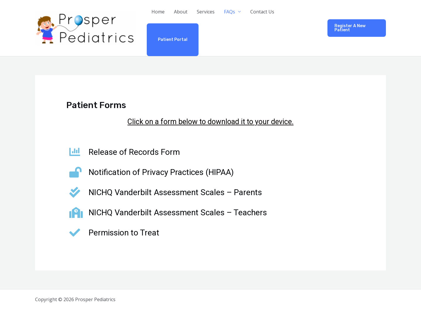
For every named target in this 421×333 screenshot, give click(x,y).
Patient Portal (172, 39)
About (180, 11)
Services (206, 11)
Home (158, 11)
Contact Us (262, 11)
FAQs (229, 11)
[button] (356, 28)
